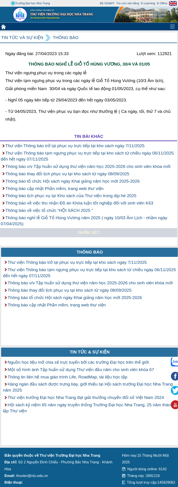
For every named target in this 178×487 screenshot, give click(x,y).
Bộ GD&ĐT (107, 3)
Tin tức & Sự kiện (90, 352)
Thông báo (66, 37)
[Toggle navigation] (172, 26)
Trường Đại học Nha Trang (30, 3)
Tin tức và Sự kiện (22, 37)
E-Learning (148, 3)
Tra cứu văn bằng (127, 3)
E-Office (162, 3)
